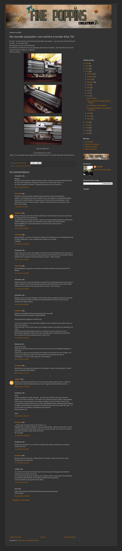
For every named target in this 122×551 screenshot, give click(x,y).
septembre (90, 82)
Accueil (42, 537)
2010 (87, 128)
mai (88, 93)
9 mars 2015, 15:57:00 (22, 416)
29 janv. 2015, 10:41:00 (22, 386)
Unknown (18, 213)
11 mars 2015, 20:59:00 (22, 435)
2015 (87, 66)
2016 (87, 63)
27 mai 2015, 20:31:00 (22, 463)
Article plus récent (15, 537)
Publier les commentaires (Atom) (28, 540)
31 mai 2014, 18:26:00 (22, 244)
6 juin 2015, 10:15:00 (21, 482)
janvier (89, 119)
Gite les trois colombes (92, 144)
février (89, 116)
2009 (87, 130)
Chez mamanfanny (91, 149)
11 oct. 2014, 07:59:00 (22, 289)
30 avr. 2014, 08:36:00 (22, 187)
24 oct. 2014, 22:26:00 (22, 338)
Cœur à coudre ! (92, 98)
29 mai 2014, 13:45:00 (22, 228)
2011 (87, 125)
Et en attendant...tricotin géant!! (96, 105)
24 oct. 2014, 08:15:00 (22, 304)
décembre (90, 74)
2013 (87, 71)
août (88, 85)
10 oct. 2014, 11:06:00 (22, 259)
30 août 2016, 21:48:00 (22, 496)
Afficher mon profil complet (102, 170)
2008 (87, 133)
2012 (87, 122)
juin (88, 90)
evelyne (17, 379)
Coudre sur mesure (91, 146)
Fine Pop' (18, 193)
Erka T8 (18, 166)
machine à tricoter (26, 166)
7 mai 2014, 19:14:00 (21, 207)
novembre (90, 76)
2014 (87, 69)
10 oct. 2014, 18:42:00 (22, 273)
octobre (89, 79)
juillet (89, 87)
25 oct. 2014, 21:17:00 (22, 373)
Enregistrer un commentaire (21, 500)
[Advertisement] (42, 518)
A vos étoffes (89, 142)
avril (88, 96)
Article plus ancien (70, 537)
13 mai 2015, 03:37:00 (22, 449)
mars (89, 113)
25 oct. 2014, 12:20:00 (22, 359)
